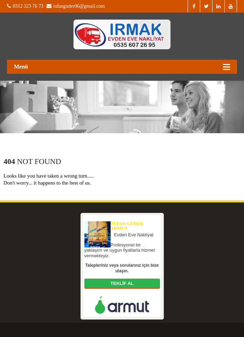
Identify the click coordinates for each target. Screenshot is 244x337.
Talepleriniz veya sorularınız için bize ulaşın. (122, 268)
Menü (21, 67)
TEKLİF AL (122, 283)
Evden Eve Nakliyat (134, 234)
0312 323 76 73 (25, 6)
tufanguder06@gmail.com (76, 6)
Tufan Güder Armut (127, 226)
